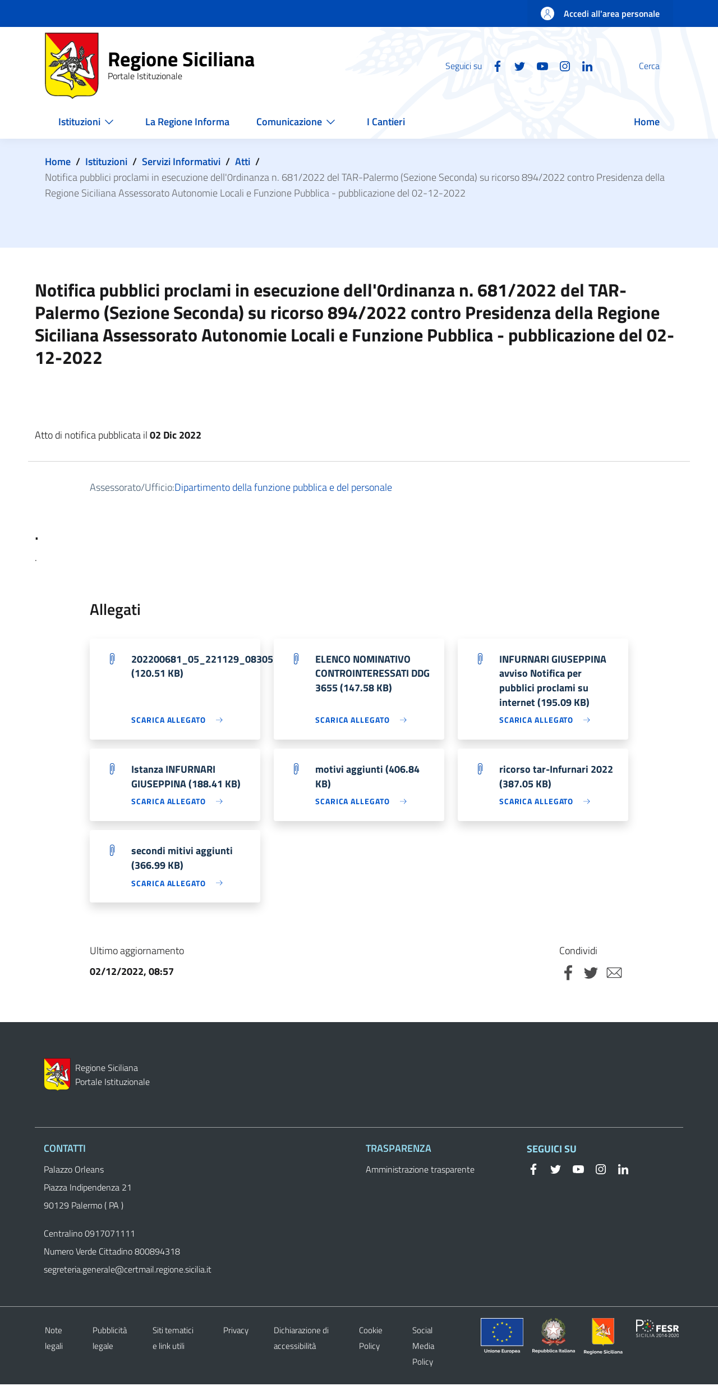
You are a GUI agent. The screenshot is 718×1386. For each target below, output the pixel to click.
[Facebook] (470, 65)
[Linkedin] (560, 65)
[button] (659, 65)
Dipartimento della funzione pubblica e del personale (283, 487)
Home (58, 161)
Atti (242, 161)
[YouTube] (515, 65)
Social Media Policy (423, 1347)
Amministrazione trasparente (420, 1171)
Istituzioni (106, 161)
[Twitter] (493, 65)
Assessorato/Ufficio (131, 487)
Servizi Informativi (181, 161)
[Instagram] (538, 65)
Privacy (235, 1331)
